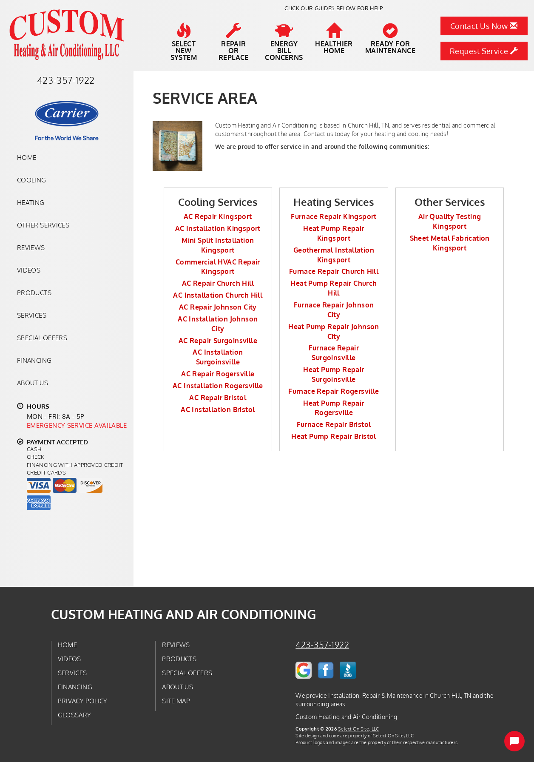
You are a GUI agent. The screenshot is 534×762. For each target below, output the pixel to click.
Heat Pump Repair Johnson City (333, 331)
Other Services (43, 225)
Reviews (31, 247)
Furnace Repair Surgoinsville (334, 353)
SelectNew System (183, 42)
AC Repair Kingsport (218, 216)
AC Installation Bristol (218, 409)
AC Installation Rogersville (218, 385)
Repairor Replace (234, 42)
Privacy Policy (83, 701)
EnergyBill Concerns (284, 42)
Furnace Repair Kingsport (334, 216)
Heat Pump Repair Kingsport (333, 233)
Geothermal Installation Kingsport (333, 255)
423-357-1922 (322, 645)
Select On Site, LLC (358, 728)
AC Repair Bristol (217, 397)
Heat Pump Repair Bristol (333, 436)
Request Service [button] (484, 51)
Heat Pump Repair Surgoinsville (333, 374)
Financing (34, 360)
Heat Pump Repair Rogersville (333, 408)
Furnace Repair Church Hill (333, 271)
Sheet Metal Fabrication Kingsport (450, 243)
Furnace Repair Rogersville (333, 391)
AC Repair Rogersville (217, 374)
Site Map (176, 701)
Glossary (74, 715)
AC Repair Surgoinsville (218, 340)
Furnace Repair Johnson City (334, 310)
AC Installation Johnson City (218, 324)
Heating (31, 202)
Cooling (31, 180)
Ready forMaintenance (390, 38)
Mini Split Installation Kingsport (218, 245)
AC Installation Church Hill (217, 295)
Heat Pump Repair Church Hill (333, 288)
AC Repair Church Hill (218, 283)
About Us (32, 383)
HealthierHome (334, 38)
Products (34, 292)
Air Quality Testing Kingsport (449, 221)
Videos (28, 270)
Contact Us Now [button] (484, 26)
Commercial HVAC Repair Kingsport (218, 267)
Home (26, 157)
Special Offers (42, 337)
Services (31, 315)
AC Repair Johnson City (218, 307)
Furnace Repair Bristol (334, 424)
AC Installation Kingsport (218, 228)
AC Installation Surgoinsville (218, 357)
